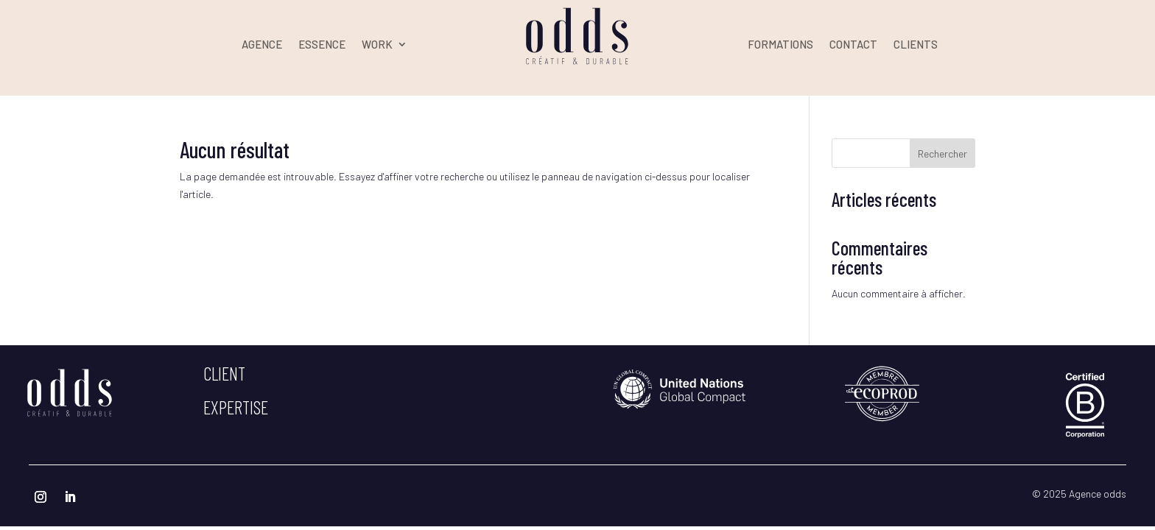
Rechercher (942, 153)
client (224, 373)
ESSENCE (321, 45)
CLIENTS (916, 45)
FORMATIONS (780, 45)
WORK (377, 45)
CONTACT (853, 45)
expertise (235, 407)
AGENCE (262, 45)
